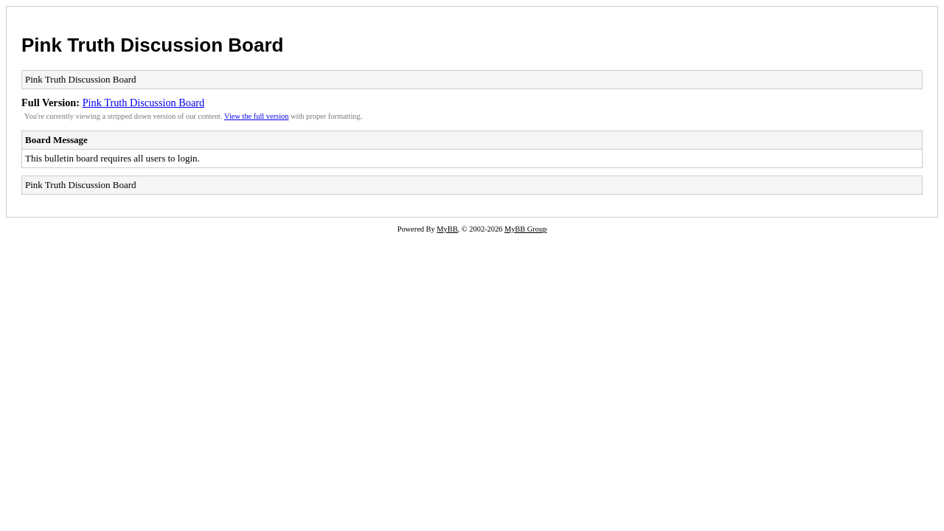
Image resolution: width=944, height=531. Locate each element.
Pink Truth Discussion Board (152, 45)
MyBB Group (525, 229)
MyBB (447, 229)
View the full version (256, 116)
